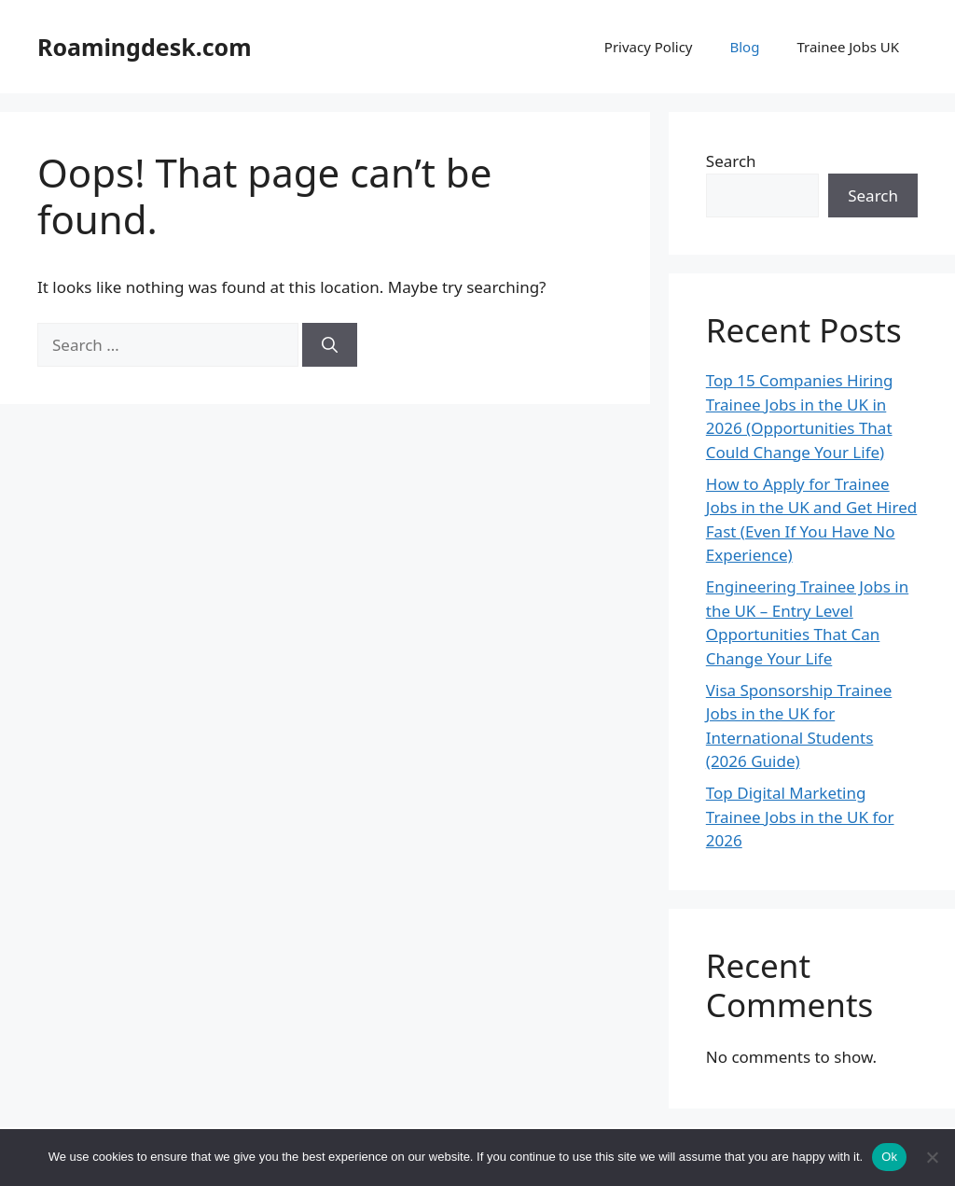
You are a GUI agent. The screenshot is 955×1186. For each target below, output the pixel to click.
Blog (744, 46)
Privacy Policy (648, 46)
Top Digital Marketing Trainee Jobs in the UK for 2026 (800, 816)
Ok (889, 1157)
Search (731, 161)
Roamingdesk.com (144, 47)
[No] (931, 1157)
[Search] (329, 345)
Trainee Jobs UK (847, 46)
